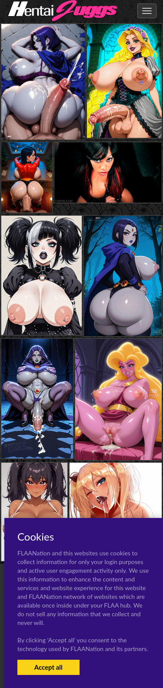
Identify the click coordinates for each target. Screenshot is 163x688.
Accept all (48, 667)
